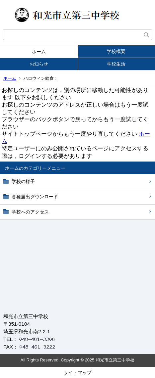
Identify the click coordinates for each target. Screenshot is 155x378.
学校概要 (116, 51)
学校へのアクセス (30, 211)
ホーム (39, 51)
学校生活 (116, 64)
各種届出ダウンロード (35, 196)
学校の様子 (23, 181)
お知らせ (39, 64)
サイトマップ (78, 372)
